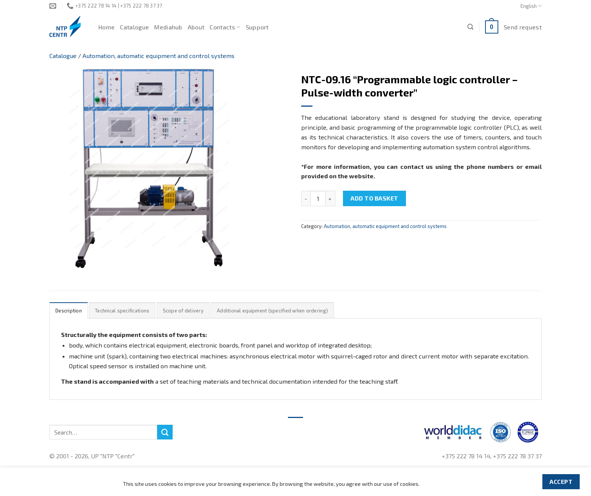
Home (106, 27)
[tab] (68, 310)
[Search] (470, 27)
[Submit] (164, 432)
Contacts (225, 27)
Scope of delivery (183, 311)
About (196, 27)
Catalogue (134, 27)
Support (257, 27)
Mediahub (168, 27)
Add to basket (374, 198)
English (531, 5)
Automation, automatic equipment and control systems (158, 55)
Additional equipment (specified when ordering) (272, 311)
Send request (523, 27)
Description (68, 311)
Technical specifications (122, 311)
